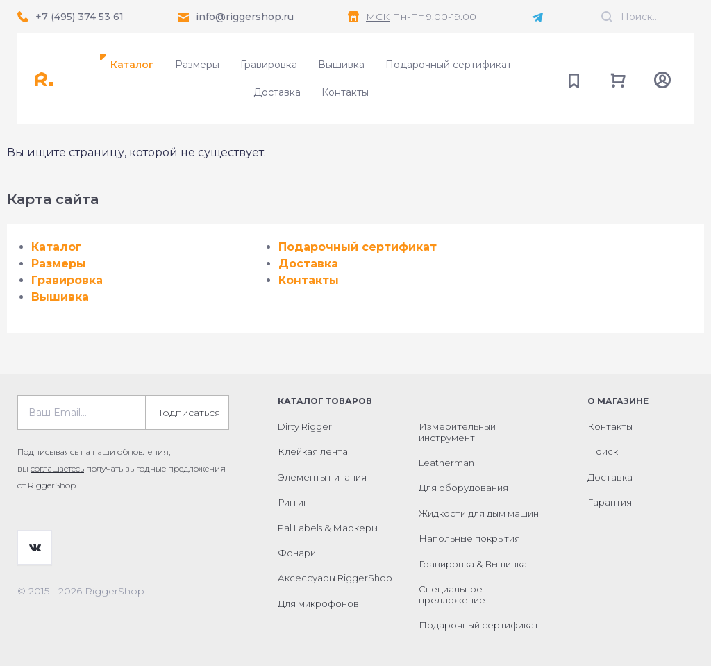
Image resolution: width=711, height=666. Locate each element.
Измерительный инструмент (457, 432)
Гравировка (268, 64)
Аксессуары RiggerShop (335, 577)
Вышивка (341, 64)
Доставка (277, 92)
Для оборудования (463, 487)
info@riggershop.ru (245, 16)
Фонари (297, 552)
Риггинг (295, 502)
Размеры (197, 64)
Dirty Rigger (305, 426)
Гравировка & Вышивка (473, 563)
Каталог (132, 64)
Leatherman (446, 462)
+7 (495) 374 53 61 (79, 16)
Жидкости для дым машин (479, 513)
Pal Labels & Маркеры (328, 527)
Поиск (602, 451)
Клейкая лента (313, 451)
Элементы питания (322, 477)
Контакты (345, 92)
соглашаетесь (57, 468)
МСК (378, 16)
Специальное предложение (452, 594)
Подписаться (187, 412)
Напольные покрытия (469, 538)
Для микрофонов (318, 603)
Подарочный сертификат (448, 64)
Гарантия (609, 502)
